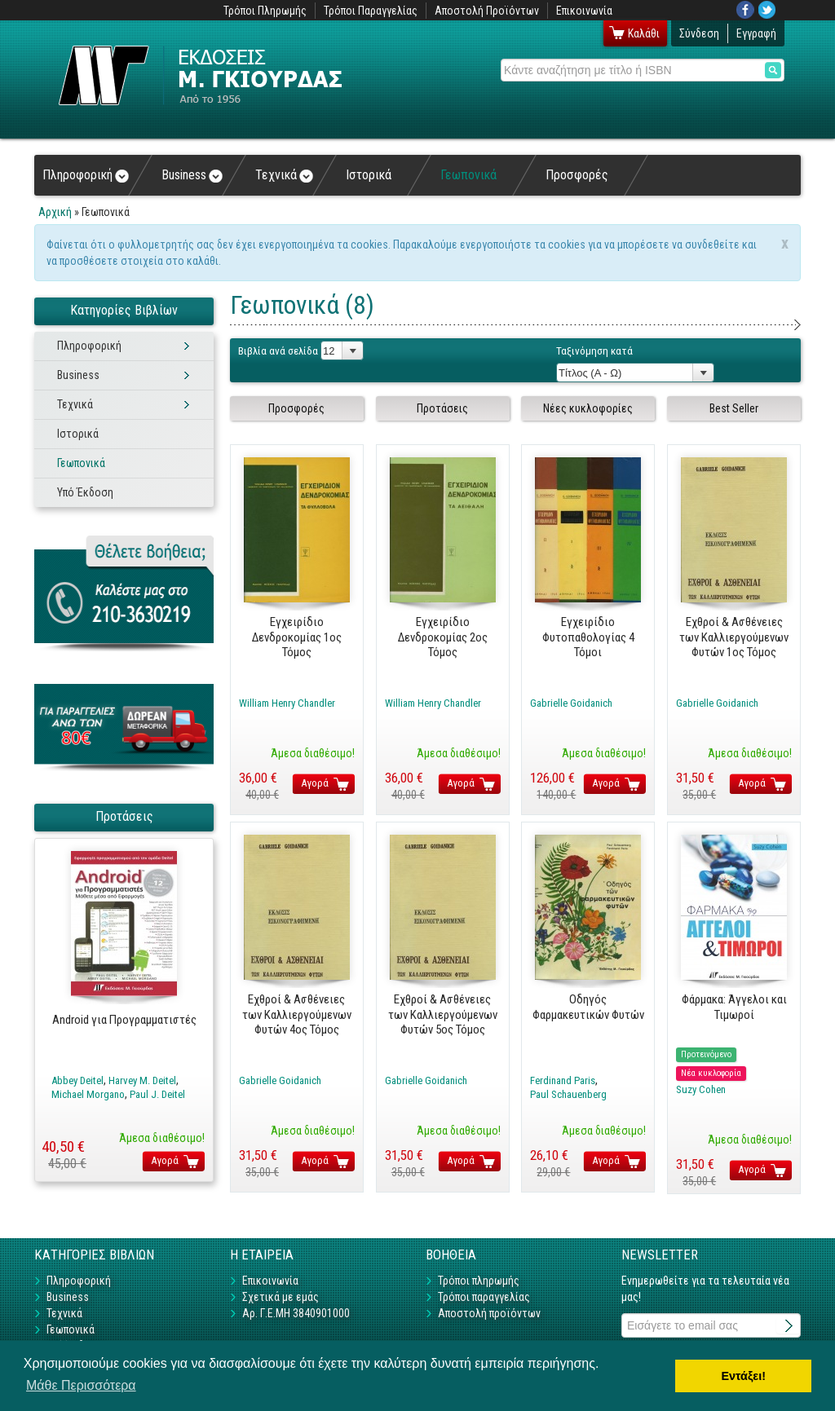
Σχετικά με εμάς (280, 1296)
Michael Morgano (88, 1094)
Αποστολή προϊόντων (489, 1313)
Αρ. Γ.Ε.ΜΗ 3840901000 (296, 1313)
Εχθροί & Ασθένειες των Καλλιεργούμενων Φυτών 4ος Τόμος (296, 1014)
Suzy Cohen (701, 1089)
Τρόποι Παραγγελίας (371, 10)
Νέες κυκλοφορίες (588, 408)
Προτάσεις (442, 408)
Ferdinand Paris (562, 1080)
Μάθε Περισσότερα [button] (81, 1385)
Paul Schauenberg (568, 1094)
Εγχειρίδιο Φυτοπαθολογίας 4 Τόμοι (588, 637)
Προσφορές (577, 175)
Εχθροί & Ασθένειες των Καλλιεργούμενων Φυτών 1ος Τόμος (734, 637)
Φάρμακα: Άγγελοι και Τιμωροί (734, 1006)
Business (192, 175)
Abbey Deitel (77, 1080)
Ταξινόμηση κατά (594, 351)
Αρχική (55, 211)
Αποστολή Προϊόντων (487, 10)
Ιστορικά (368, 175)
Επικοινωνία (584, 10)
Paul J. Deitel (157, 1094)
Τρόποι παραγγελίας (484, 1296)
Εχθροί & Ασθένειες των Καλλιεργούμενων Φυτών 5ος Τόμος (442, 1014)
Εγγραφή (756, 33)
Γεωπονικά (468, 175)
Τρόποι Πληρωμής (265, 10)
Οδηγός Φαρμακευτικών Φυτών (588, 1006)
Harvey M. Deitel (142, 1080)
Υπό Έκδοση (85, 492)
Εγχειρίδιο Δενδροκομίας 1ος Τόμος (297, 637)
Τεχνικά (284, 175)
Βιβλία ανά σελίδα (278, 351)
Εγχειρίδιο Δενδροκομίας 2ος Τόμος (443, 637)
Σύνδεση (699, 33)
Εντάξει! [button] (743, 1375)
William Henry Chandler (287, 703)
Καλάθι (644, 33)
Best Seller (733, 408)
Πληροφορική (85, 175)
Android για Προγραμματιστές (124, 1019)
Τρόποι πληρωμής (478, 1280)
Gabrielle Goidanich (571, 703)
